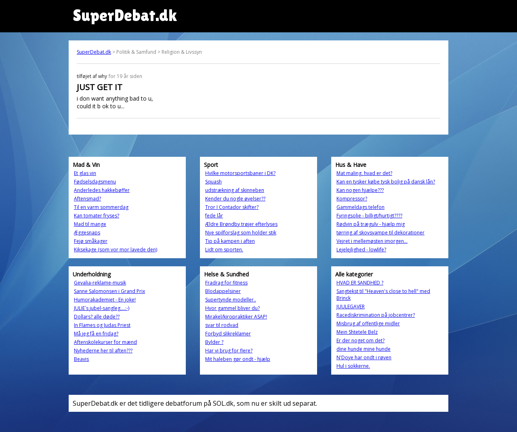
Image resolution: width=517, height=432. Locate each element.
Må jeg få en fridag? (96, 333)
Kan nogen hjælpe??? (360, 190)
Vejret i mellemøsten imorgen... (372, 241)
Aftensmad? (87, 198)
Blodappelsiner (223, 291)
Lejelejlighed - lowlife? (361, 249)
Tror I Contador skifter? (231, 207)
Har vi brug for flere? (228, 350)
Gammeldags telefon (360, 207)
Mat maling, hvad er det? (364, 173)
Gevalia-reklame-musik (100, 282)
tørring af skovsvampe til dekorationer (380, 232)
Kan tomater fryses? (96, 215)
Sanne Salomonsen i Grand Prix (109, 291)
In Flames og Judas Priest (102, 325)
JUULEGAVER (350, 306)
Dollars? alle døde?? (97, 316)
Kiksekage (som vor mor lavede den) (115, 249)
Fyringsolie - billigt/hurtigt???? (369, 215)
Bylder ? (214, 342)
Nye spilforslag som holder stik (240, 232)
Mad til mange (90, 224)
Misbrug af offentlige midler (368, 323)
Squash (213, 181)
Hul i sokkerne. (353, 365)
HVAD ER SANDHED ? (359, 282)
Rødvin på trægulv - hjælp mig (370, 224)
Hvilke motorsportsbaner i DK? (240, 173)
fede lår (214, 215)
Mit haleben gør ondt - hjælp (237, 359)
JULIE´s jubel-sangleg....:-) (101, 308)
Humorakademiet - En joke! (105, 299)
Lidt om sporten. (224, 249)
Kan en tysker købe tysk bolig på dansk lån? (385, 181)
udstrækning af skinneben (234, 190)
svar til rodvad (221, 325)
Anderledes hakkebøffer (102, 190)
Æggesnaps (87, 232)
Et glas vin (85, 173)
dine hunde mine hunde (363, 349)
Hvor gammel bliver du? (232, 308)
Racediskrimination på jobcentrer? (375, 315)
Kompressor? (351, 198)
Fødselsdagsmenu (95, 181)
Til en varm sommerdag (101, 207)
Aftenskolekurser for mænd (105, 342)
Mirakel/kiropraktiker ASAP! (236, 316)
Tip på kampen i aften (230, 241)
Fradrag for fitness (226, 282)
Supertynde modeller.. (230, 299)
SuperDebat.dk (94, 51)
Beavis (81, 359)
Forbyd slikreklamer (228, 333)
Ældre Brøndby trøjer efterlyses (241, 224)
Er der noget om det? (360, 340)
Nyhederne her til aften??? (103, 350)
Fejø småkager (90, 241)
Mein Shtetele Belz (357, 332)
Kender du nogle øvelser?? (235, 198)
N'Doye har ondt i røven (363, 357)
